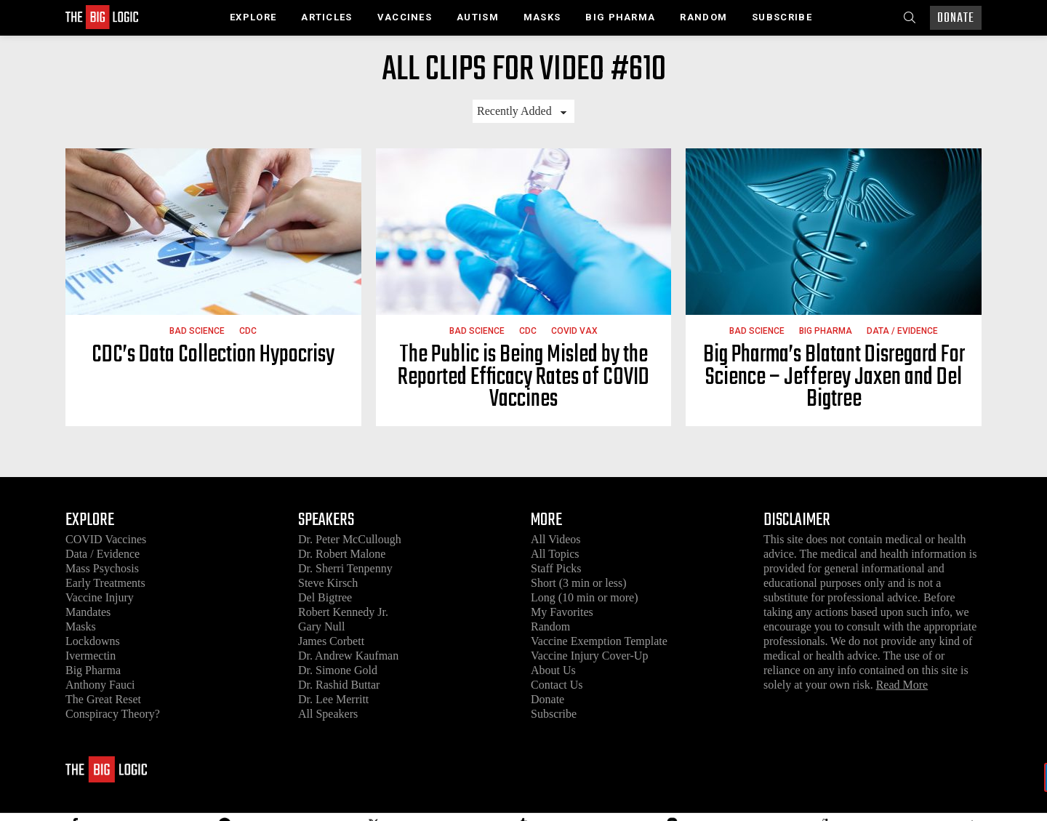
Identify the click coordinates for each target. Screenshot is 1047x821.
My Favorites (562, 612)
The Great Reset (103, 699)
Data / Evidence (902, 331)
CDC (248, 331)
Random (703, 17)
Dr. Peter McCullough (349, 539)
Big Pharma (620, 17)
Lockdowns (92, 641)
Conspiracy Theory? (112, 714)
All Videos (556, 539)
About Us (553, 670)
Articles (326, 17)
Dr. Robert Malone (341, 554)
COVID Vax (574, 331)
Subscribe (782, 17)
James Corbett (331, 641)
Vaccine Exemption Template (599, 641)
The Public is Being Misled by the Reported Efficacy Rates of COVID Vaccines (523, 377)
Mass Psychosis (102, 568)
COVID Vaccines (105, 539)
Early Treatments (105, 583)
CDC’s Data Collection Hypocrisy (213, 355)
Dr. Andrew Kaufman (348, 655)
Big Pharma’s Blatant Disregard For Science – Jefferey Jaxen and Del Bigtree (834, 377)
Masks (542, 17)
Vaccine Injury (99, 597)
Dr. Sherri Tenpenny (345, 568)
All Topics (555, 554)
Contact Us (557, 684)
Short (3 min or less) (579, 583)
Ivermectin (90, 655)
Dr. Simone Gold (337, 670)
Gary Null (321, 626)
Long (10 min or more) (584, 597)
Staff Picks (556, 568)
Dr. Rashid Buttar (339, 684)
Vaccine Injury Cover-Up (589, 655)
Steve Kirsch (328, 583)
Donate (955, 18)
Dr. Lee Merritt (333, 699)
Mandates (88, 612)
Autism (478, 17)
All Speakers (328, 714)
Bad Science (197, 331)
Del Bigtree (325, 597)
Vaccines (404, 17)
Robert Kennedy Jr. (343, 612)
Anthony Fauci (100, 684)
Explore (253, 17)
